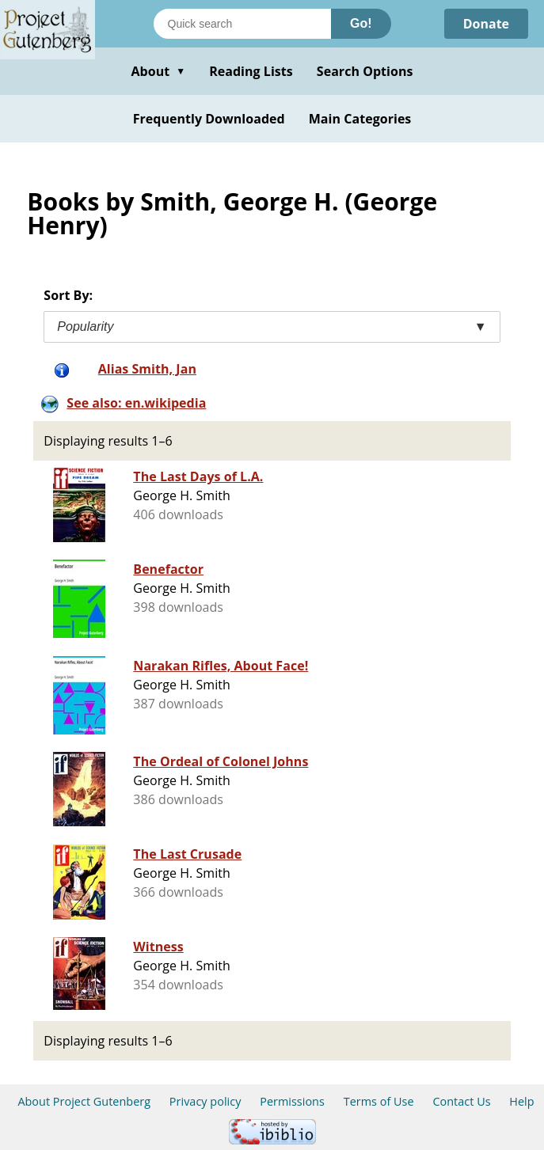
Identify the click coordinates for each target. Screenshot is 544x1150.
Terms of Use (379, 1101)
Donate (485, 23)
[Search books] (242, 24)
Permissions (292, 1101)
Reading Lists (251, 71)
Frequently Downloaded (209, 118)
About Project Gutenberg (83, 1101)
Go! (361, 23)
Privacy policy (205, 1101)
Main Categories (360, 118)
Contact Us (461, 1101)
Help (521, 1101)
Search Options (365, 71)
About (158, 71)
